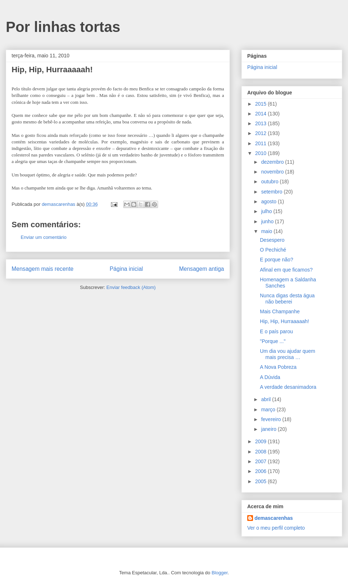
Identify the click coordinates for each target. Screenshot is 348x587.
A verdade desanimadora (288, 387)
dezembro (273, 162)
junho (268, 221)
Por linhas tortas (63, 27)
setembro (272, 192)
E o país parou (276, 331)
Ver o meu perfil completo (276, 528)
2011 (261, 143)
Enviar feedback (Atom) (131, 287)
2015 (261, 104)
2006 (261, 471)
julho (267, 211)
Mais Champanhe (280, 311)
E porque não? (276, 259)
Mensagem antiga (201, 269)
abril (266, 399)
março (269, 409)
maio (267, 231)
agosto (269, 201)
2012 (261, 133)
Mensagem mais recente (43, 269)
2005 (261, 481)
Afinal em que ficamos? (286, 270)
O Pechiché (273, 250)
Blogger (220, 572)
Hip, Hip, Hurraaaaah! (284, 321)
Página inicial (126, 269)
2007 (261, 461)
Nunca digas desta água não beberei (287, 299)
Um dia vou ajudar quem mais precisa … (287, 354)
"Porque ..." (273, 341)
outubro (270, 181)
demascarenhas (273, 518)
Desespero (272, 240)
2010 (261, 153)
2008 (261, 451)
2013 (261, 123)
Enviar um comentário (43, 237)
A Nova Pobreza (278, 367)
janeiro (269, 429)
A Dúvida (270, 377)
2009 (261, 441)
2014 (261, 114)
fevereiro (271, 419)
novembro (273, 172)
